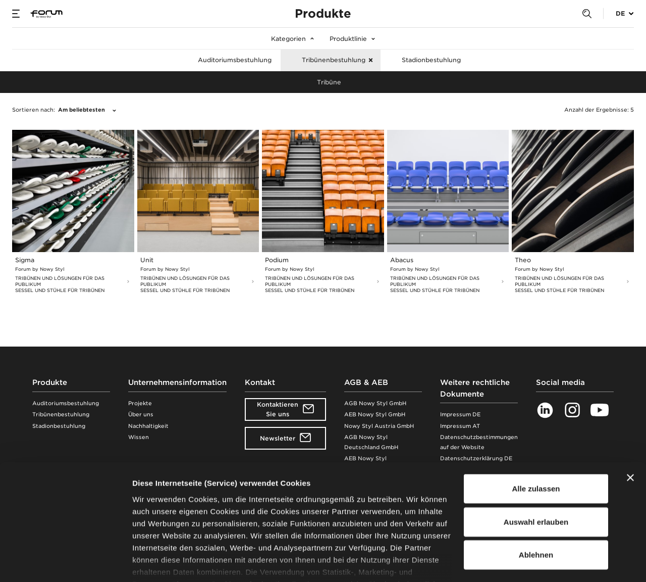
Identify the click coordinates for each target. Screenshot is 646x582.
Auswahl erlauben (536, 460)
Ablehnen (536, 494)
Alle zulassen (536, 427)
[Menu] (16, 13)
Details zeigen (536, 562)
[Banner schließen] (630, 416)
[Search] (586, 14)
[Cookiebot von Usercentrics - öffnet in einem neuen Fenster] (65, 562)
